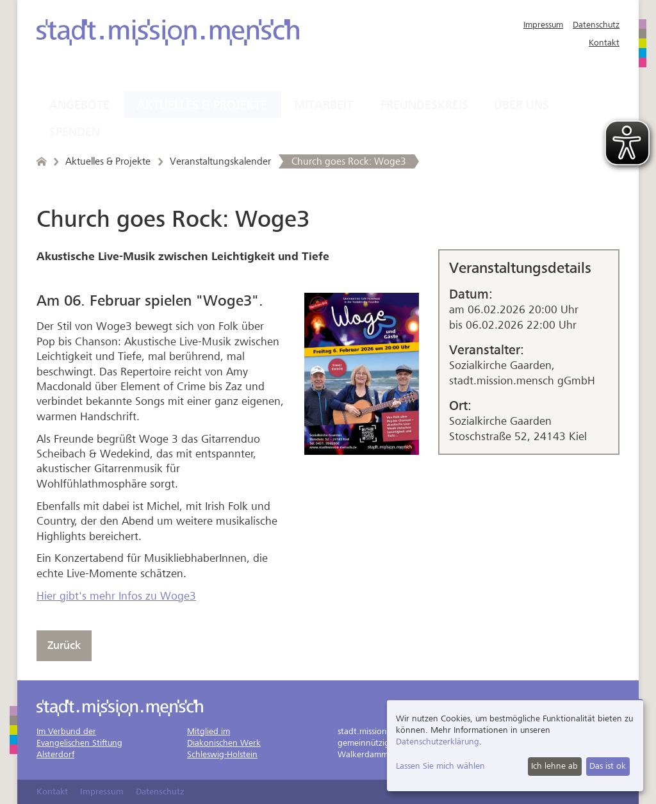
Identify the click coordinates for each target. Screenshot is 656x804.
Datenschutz (596, 24)
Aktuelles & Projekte (202, 105)
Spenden (74, 132)
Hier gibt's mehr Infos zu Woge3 (116, 596)
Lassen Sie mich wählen (440, 765)
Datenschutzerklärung (437, 741)
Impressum (543, 24)
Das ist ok (607, 765)
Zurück (64, 645)
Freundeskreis (424, 105)
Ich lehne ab (554, 765)
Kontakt (604, 42)
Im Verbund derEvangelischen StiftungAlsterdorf (79, 743)
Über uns (521, 105)
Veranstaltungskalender (220, 161)
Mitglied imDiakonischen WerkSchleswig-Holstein (224, 743)
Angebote (79, 105)
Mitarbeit (323, 105)
